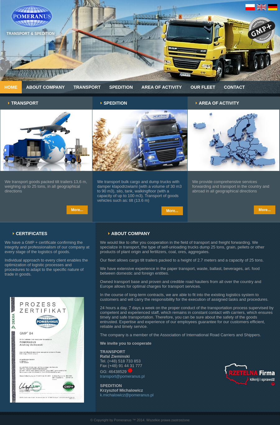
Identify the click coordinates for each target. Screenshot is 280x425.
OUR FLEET (202, 87)
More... (77, 210)
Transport (86, 87)
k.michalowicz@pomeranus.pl (127, 395)
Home (10, 87)
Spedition (121, 87)
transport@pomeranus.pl (122, 376)
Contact (234, 87)
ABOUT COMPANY (45, 87)
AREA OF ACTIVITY (162, 87)
